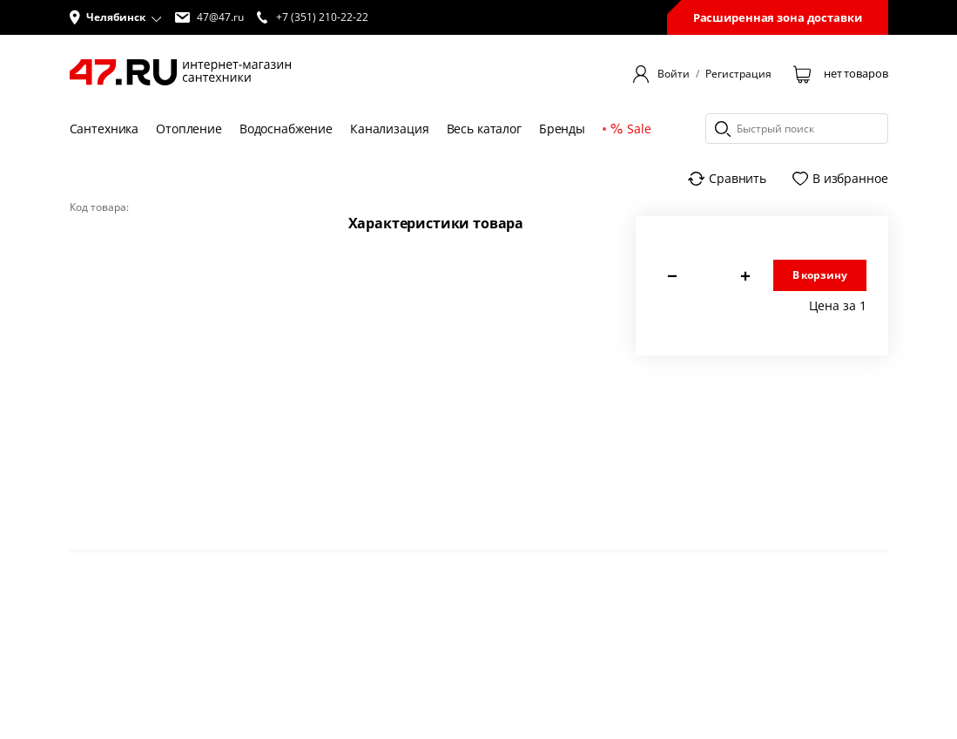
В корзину (819, 275)
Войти (673, 74)
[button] (116, 17)
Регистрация (738, 74)
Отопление (189, 128)
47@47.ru (209, 17)
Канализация (389, 128)
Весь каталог (484, 128)
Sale (630, 128)
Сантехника (104, 128)
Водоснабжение (286, 128)
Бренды (562, 128)
